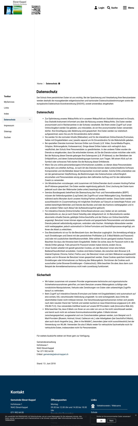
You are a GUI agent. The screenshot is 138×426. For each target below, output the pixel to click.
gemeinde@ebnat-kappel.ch (55, 331)
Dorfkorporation (98, 395)
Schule (94, 389)
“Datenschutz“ (10, 420)
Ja (101, 420)
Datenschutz (11, 97)
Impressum (9, 102)
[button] (112, 8)
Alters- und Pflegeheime (101, 401)
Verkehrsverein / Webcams (106, 383)
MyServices (9, 79)
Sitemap (8, 108)
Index (6, 90)
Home (39, 60)
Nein (111, 420)
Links (6, 85)
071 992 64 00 (17, 389)
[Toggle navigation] (128, 8)
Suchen (7, 114)
